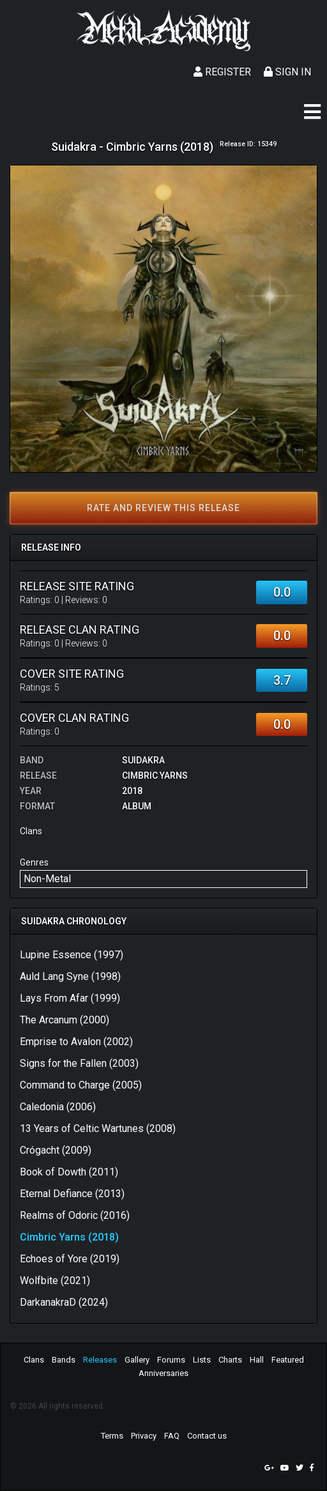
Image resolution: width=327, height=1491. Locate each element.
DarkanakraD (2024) (64, 1302)
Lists (202, 1360)
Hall (257, 1360)
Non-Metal (47, 879)
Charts (230, 1360)
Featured (287, 1360)
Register (222, 72)
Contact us (207, 1436)
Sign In (287, 72)
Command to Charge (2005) (81, 1085)
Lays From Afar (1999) (70, 998)
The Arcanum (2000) (64, 1020)
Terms (112, 1436)
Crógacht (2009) (55, 1150)
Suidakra (143, 760)
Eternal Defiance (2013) (72, 1194)
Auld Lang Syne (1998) (70, 976)
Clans (34, 1360)
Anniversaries (163, 1373)
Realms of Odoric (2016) (75, 1215)
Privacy (143, 1436)
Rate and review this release (163, 508)
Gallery (137, 1360)
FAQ (171, 1436)
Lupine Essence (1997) (71, 955)
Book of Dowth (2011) (69, 1172)
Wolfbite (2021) (55, 1280)
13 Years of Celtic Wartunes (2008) (98, 1128)
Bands (63, 1360)
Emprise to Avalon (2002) (76, 1042)
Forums (171, 1360)
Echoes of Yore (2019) (69, 1259)
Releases (100, 1360)
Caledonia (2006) (58, 1107)
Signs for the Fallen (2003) (79, 1063)
